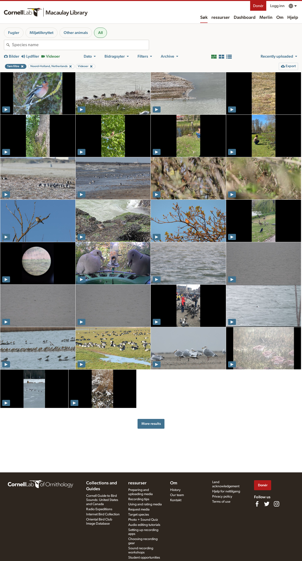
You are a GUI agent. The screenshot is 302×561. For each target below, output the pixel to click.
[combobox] (80, 45)
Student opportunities (144, 557)
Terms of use (221, 501)
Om (279, 17)
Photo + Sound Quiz (143, 519)
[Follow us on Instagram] (276, 504)
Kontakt (175, 500)
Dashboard (245, 17)
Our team (177, 495)
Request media (139, 509)
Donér (258, 6)
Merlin (265, 17)
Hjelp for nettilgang (226, 491)
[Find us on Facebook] (257, 504)
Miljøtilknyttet (41, 33)
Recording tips (138, 499)
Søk (204, 17)
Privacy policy (222, 496)
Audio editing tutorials (144, 525)
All (100, 33)
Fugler (13, 33)
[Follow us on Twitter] (267, 504)
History (175, 490)
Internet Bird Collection (103, 514)
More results (151, 424)
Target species (138, 514)
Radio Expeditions (99, 509)
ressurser (220, 17)
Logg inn (277, 6)
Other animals (76, 33)
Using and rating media (145, 504)
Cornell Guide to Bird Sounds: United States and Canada (102, 500)
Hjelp (292, 17)
